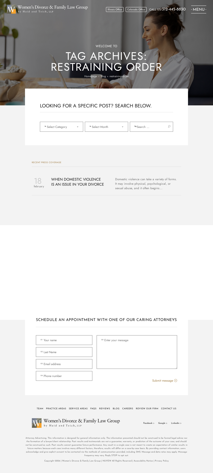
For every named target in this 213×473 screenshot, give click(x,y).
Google (161, 423)
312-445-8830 (174, 9)
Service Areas (78, 409)
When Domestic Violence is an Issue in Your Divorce (77, 182)
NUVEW (107, 461)
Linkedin (175, 423)
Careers (127, 409)
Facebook (147, 423)
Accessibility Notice (144, 461)
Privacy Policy (162, 461)
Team (40, 409)
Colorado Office (136, 9)
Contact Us (168, 409)
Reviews (104, 409)
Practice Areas (56, 409)
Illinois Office (115, 9)
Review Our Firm (147, 409)
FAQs (93, 409)
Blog (116, 409)
